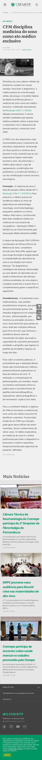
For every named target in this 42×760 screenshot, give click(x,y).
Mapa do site (8, 687)
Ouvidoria (7, 699)
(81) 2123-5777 (13, 714)
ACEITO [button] (7, 755)
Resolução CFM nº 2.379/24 (18, 110)
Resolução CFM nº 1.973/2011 (16, 193)
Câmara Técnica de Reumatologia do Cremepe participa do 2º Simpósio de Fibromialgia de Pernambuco (21, 523)
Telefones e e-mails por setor (13, 718)
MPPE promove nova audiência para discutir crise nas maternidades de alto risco (21, 589)
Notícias (5, 13)
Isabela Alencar (27, 50)
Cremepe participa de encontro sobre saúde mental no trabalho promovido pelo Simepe (19, 653)
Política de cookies (15, 749)
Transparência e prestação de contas (18, 693)
